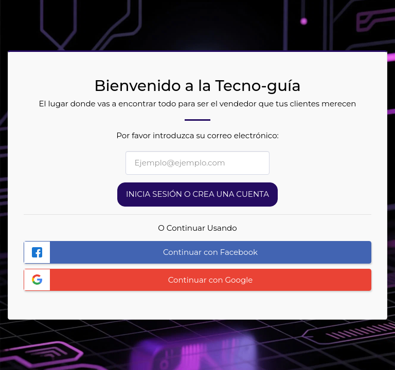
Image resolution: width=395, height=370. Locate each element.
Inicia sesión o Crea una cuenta (197, 194)
